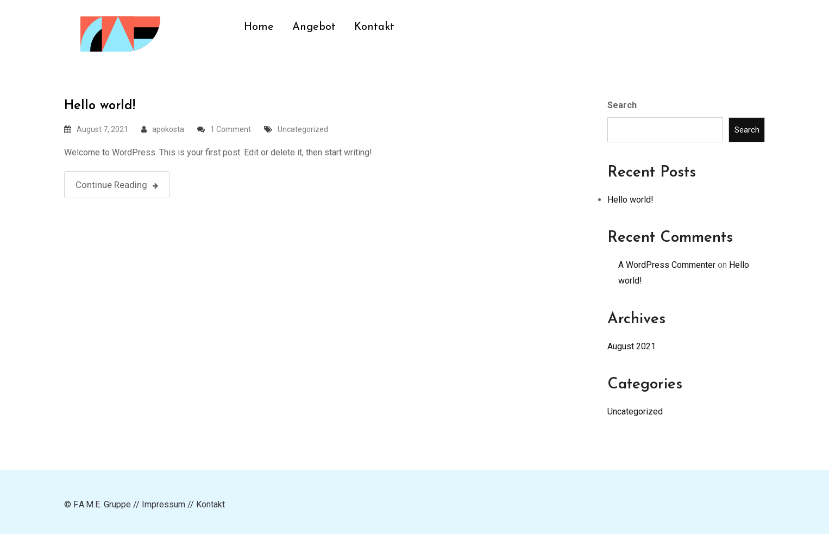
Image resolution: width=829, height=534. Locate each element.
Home (259, 27)
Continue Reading (117, 184)
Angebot (314, 27)
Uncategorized (303, 129)
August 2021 (631, 346)
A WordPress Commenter (666, 265)
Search (622, 105)
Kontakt (374, 27)
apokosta (168, 129)
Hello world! (99, 105)
